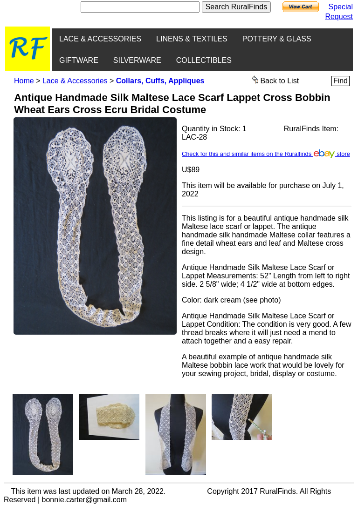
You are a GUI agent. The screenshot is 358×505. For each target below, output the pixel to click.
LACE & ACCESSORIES (100, 39)
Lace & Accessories (75, 81)
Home (24, 81)
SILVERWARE (137, 60)
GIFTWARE (78, 60)
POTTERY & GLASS (276, 39)
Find (340, 81)
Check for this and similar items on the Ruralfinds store (266, 153)
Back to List (275, 80)
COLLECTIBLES (204, 60)
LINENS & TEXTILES (191, 39)
